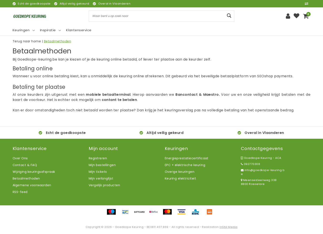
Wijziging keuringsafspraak (34, 172)
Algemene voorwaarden (32, 185)
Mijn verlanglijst (101, 178)
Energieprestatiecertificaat (186, 158)
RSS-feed (20, 192)
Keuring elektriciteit (180, 178)
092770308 (250, 164)
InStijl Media (228, 227)
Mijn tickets (98, 172)
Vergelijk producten (104, 185)
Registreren (98, 158)
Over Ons (20, 158)
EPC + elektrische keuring (185, 165)
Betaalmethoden (57, 41)
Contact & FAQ (25, 165)
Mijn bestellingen (102, 165)
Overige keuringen (179, 172)
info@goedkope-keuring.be (263, 172)
